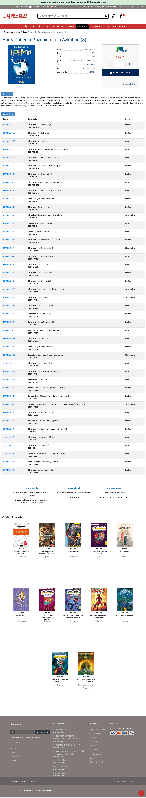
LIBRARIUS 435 (8, 379)
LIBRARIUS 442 (8, 420)
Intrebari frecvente (61, 774)
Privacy (130, 782)
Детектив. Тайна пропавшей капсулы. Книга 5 (47, 618)
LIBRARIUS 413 (8, 215)
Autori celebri (95, 755)
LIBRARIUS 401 (8, 124)
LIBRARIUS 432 (8, 355)
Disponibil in (129, 84)
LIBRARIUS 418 (8, 256)
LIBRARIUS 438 (8, 404)
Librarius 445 (8, 437)
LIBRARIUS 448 (8, 470)
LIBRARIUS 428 (8, 330)
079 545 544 (15, 744)
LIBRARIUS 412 (8, 207)
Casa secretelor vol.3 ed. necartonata (86, 682)
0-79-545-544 (86, 7)
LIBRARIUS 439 (8, 461)
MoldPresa (32, 782)
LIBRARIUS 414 (8, 223)
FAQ (12, 766)
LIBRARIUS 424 (8, 297)
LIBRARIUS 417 (8, 248)
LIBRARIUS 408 (8, 182)
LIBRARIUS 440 (8, 412)
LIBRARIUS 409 (8, 166)
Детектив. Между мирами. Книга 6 (99, 553)
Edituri (92, 759)
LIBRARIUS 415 (8, 231)
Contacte (34, 7)
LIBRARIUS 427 (8, 322)
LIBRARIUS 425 (8, 305)
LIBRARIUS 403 (8, 141)
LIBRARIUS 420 (8, 272)
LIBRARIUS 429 (8, 338)
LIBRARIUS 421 (8, 281)
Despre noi (94, 734)
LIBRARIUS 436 (8, 387)
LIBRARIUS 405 (8, 157)
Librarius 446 (8, 445)
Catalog (93, 751)
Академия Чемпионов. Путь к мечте (99, 618)
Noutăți (14, 7)
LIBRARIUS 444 (8, 429)
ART (93, 53)
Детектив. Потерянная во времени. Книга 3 (73, 618)
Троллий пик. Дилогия (124, 617)
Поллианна (124, 552)
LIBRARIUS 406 (8, 133)
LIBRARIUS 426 (8, 314)
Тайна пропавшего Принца (21, 553)
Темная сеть (73, 552)
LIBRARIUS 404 (8, 149)
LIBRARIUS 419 (8, 264)
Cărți (25, 32)
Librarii (23, 7)
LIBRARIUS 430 (8, 346)
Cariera (45, 7)
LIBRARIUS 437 (8, 396)
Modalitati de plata (61, 761)
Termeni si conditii (119, 782)
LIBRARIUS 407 (8, 174)
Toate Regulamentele (63, 730)
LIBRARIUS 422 (8, 289)
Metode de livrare (61, 767)
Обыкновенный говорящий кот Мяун (47, 553)
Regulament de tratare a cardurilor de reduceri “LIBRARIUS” (69, 753)
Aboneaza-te (42, 733)
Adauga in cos (120, 72)
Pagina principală (12, 32)
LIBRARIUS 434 (8, 371)
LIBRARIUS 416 (8, 240)
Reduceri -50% (96, 763)
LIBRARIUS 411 (8, 198)
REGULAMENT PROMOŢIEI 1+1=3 (66, 746)
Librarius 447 (8, 453)
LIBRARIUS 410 (8, 190)
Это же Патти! (21, 617)
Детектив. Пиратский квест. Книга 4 (60, 682)
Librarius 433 (8, 363)
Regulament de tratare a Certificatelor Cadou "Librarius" (66, 738)
